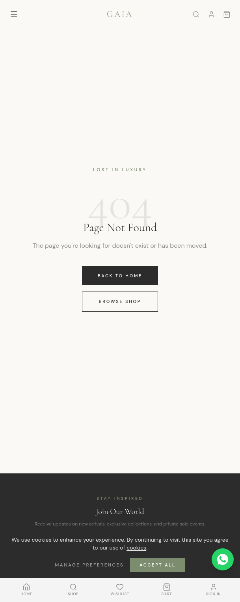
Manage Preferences (89, 565)
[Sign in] (211, 14)
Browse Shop (120, 301)
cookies (136, 547)
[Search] (196, 14)
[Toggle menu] (13, 14)
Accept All (158, 565)
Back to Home (120, 276)
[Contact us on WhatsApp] (223, 559)
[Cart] (227, 14)
